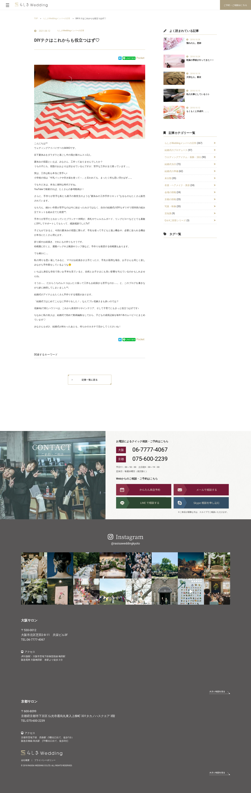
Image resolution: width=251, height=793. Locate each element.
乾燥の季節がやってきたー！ (200, 60)
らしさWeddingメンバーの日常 (70, 30)
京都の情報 (170, 199)
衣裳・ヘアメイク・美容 (177, 185)
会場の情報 (170, 192)
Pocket (140, 58)
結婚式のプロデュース (176, 150)
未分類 (168, 178)
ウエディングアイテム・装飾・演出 (183, 157)
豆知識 (168, 213)
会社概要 (25, 760)
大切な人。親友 (193, 77)
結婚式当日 (170, 164)
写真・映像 (170, 206)
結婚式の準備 (171, 171)
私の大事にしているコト (198, 94)
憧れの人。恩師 (193, 43)
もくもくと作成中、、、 (198, 111)
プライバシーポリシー (45, 760)
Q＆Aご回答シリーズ (175, 220)
